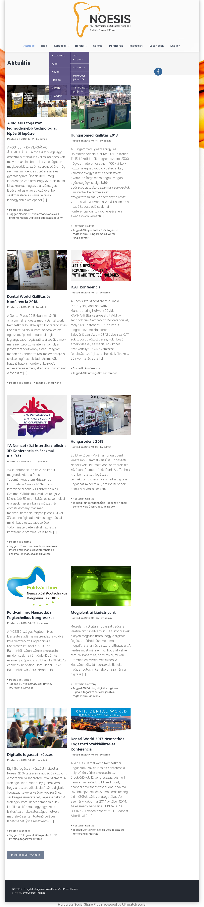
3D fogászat (26, 835)
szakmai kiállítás (40, 553)
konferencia (92, 368)
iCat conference (107, 373)
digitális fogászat (108, 688)
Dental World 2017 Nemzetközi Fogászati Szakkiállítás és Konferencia (98, 744)
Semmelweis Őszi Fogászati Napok (94, 506)
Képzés (26, 830)
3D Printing (89, 373)
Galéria (97, 45)
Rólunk (79, 45)
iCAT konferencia (85, 287)
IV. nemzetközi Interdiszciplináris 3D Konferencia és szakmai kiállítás (33, 550)
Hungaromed (97, 233)
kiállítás (111, 233)
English (175, 45)
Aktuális (29, 45)
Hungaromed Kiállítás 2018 (94, 135)
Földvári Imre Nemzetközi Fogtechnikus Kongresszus (30, 615)
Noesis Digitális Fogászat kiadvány (41, 217)
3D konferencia (28, 546)
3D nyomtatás (91, 230)
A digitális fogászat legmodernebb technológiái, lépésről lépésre (32, 128)
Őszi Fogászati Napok (113, 502)
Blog (44, 45)
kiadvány (94, 696)
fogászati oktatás (31, 838)
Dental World (53, 382)
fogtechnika (80, 233)
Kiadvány (27, 209)
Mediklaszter (80, 237)
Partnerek (116, 45)
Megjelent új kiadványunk (93, 613)
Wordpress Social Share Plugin (81, 904)
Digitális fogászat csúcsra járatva (93, 692)
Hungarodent (90, 502)
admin (43, 139)
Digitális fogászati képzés (30, 755)
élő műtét (105, 829)
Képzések (60, 45)
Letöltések (156, 45)
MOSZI (29, 687)
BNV (103, 230)
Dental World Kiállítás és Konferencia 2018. (28, 299)
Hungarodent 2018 (87, 442)
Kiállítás (89, 225)
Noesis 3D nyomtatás (32, 213)
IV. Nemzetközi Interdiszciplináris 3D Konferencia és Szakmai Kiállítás (36, 451)
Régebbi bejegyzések (25, 855)
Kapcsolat (136, 45)
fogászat (112, 230)
